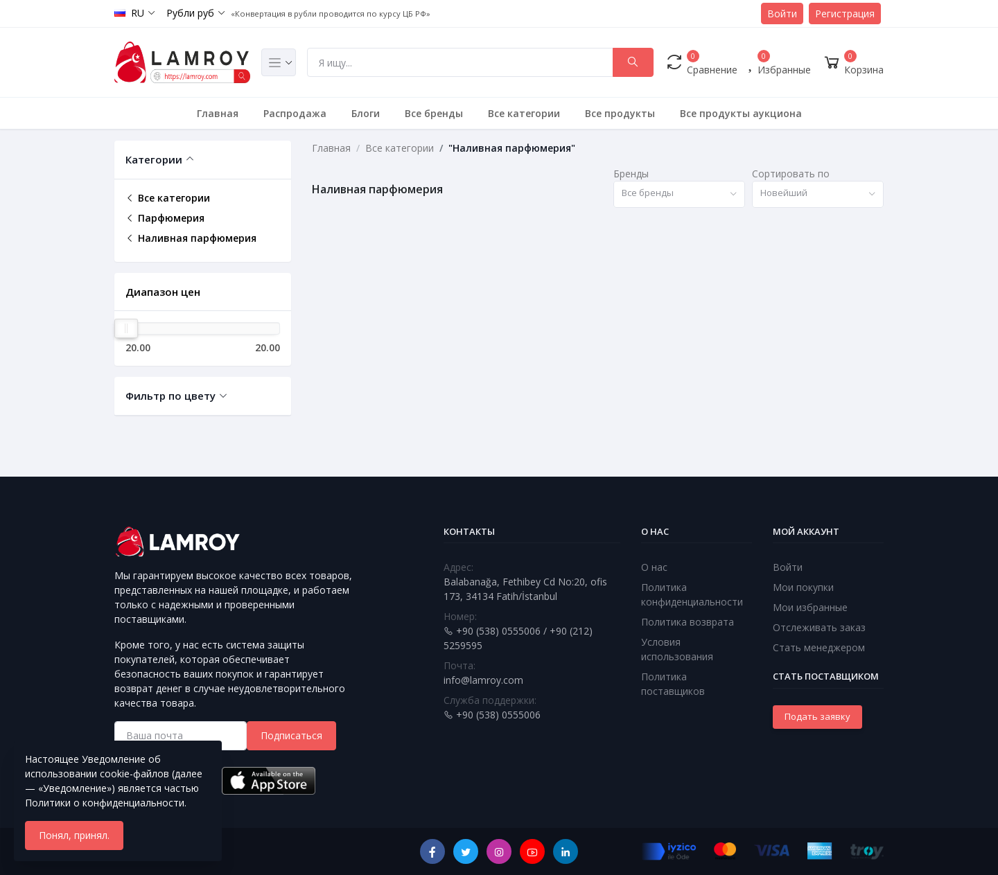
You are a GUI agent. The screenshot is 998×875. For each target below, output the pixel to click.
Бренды (631, 173)
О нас (654, 567)
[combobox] (679, 194)
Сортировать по (791, 173)
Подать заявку (817, 716)
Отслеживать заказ (819, 627)
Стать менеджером (819, 647)
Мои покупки (803, 587)
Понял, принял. (74, 835)
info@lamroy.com (483, 680)
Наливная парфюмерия (190, 238)
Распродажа (294, 113)
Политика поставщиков (673, 684)
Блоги (365, 113)
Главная (217, 113)
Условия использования (677, 649)
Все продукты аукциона (741, 113)
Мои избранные (810, 607)
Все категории (524, 113)
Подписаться (291, 735)
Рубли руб (190, 12)
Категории (153, 159)
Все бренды (434, 113)
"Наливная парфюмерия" (511, 147)
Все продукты (620, 113)
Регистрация (845, 13)
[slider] (126, 328)
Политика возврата (687, 621)
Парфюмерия (164, 217)
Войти (782, 13)
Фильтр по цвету (170, 396)
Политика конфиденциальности (692, 594)
